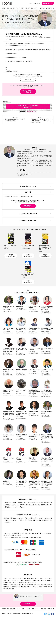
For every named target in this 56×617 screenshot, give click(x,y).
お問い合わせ (37, 3)
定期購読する (27, 206)
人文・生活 (27, 8)
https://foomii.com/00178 (11, 53)
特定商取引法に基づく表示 (27, 613)
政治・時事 (12, 8)
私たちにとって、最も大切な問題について (22, 196)
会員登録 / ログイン (47, 3)
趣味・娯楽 (42, 8)
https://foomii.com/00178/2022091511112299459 (31, 43)
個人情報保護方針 (16, 613)
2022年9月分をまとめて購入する (28, 91)
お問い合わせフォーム (22, 175)
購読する (27, 603)
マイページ (19, 582)
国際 (22, 8)
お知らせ (4, 613)
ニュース (18, 8)
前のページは (15, 119)
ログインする (28, 79)
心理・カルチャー (34, 8)
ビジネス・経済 (5, 8)
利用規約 (9, 613)
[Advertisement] (28, 134)
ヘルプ (30, 3)
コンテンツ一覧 (50, 8)
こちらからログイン (31, 111)
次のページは (41, 120)
